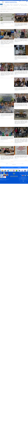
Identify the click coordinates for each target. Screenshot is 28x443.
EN (24, 0)
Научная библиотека (15, 5)
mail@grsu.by (26, 173)
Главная (1, 4)
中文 (25, 0)
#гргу (15, 59)
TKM (27, 0)
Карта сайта (5, 6)
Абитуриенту (8, 4)
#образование (17, 59)
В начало (7, 163)
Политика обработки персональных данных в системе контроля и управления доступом (23, 179)
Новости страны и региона (16, 4)
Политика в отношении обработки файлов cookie (23, 180)
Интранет (12, 5)
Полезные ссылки (22, 4)
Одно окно (26, 4)
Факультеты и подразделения (10, 9)
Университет (4, 4)
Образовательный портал (7, 5)
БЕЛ (22, 0)
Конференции (2, 6)
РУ (21, 0)
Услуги (19, 5)
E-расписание (2, 5)
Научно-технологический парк (24, 5)
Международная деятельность (3, 9)
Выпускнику (11, 4)
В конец (22, 163)
